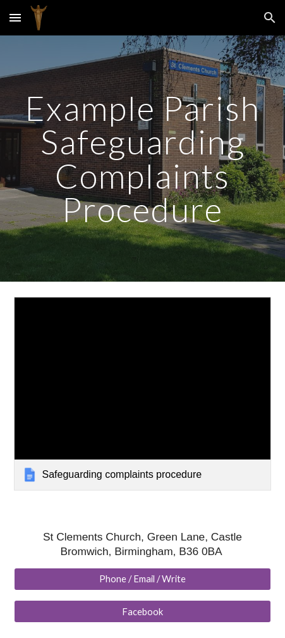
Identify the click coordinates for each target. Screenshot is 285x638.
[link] (143, 394)
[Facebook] (143, 611)
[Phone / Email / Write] (143, 579)
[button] (15, 17)
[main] (143, 158)
